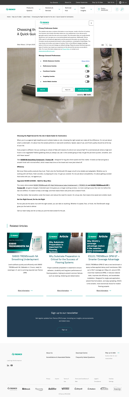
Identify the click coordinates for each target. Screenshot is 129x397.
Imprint (57, 378)
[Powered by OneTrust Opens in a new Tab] (85, 95)
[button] (33, 9)
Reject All (67, 89)
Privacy (48, 378)
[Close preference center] (91, 23)
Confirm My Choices (83, 89)
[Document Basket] (117, 9)
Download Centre (81, 353)
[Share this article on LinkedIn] (110, 45)
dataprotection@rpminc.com (47, 51)
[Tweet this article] (106, 45)
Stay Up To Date (97, 2)
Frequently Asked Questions (85, 357)
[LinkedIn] (8, 366)
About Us (68, 2)
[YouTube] (12, 367)
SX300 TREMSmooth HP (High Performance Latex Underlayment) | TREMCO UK (61, 185)
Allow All (42, 89)
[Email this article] (102, 45)
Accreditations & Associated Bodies (58, 357)
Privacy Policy (66, 49)
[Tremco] (12, 9)
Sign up (64, 330)
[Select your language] (123, 2)
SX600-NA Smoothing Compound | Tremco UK (37, 160)
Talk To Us (111, 2)
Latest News (26, 16)
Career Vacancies (81, 2)
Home (8, 16)
